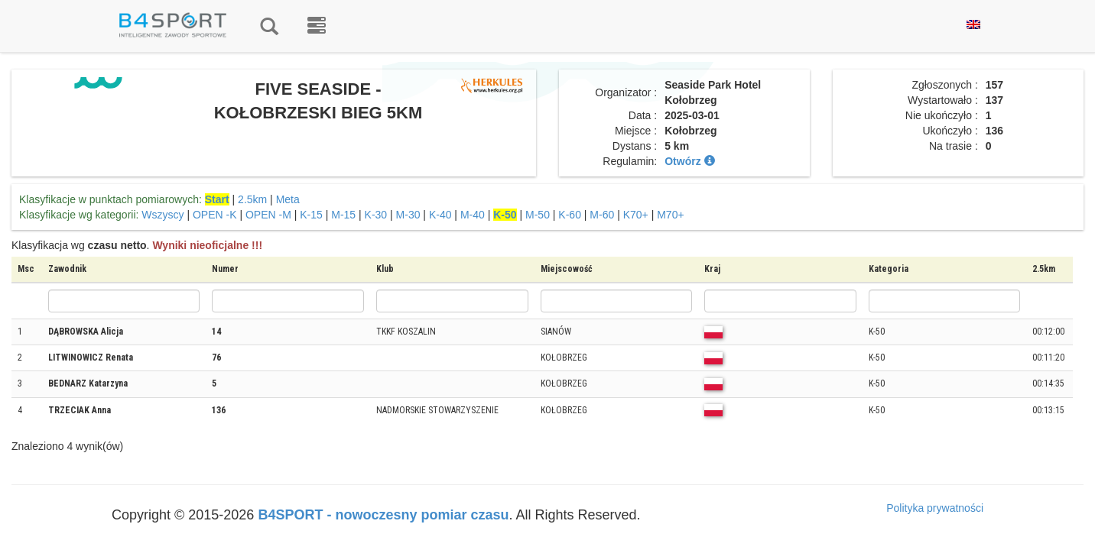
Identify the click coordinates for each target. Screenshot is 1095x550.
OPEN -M (268, 215)
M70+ (670, 215)
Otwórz (689, 161)
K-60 (569, 215)
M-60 (602, 215)
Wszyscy (162, 215)
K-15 (311, 215)
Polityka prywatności (934, 508)
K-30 (376, 215)
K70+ (635, 215)
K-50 (504, 215)
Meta (288, 199)
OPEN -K (215, 215)
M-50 (537, 215)
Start (217, 199)
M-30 (408, 215)
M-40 (472, 215)
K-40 (440, 215)
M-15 (343, 215)
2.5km (252, 199)
